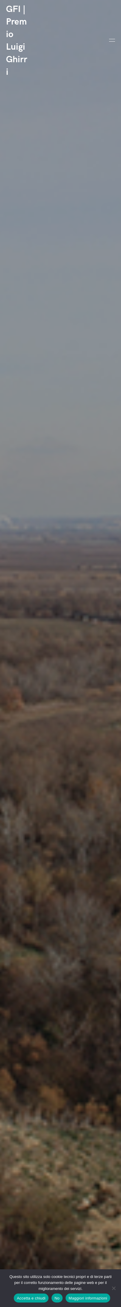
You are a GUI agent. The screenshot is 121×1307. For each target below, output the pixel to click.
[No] (114, 1288)
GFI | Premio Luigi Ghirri (16, 40)
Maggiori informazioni (88, 1298)
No (57, 1298)
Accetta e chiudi (31, 1298)
